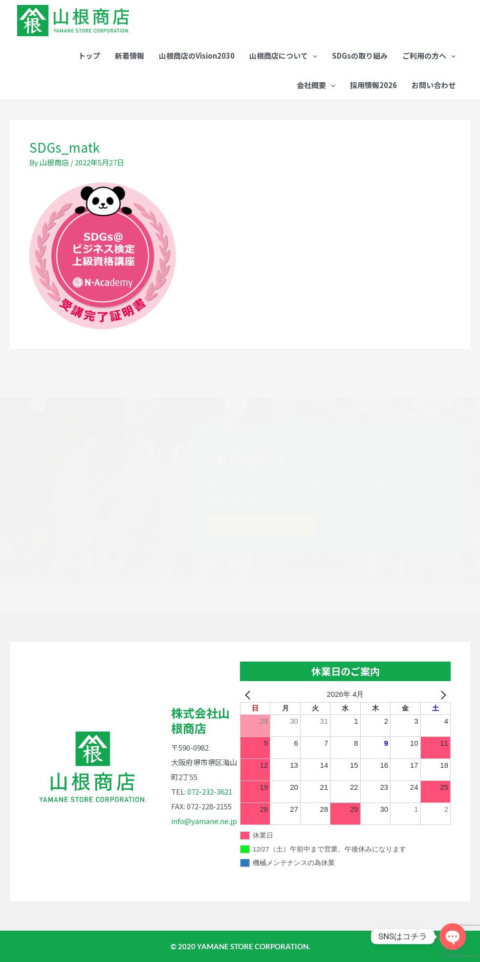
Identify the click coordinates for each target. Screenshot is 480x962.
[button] (283, 55)
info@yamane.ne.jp (204, 821)
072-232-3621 (209, 791)
